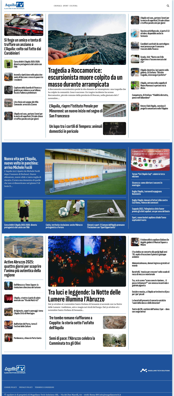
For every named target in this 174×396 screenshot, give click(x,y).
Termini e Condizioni (44, 387)
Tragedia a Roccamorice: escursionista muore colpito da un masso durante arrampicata (85, 77)
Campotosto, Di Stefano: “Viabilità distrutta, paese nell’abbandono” (150, 96)
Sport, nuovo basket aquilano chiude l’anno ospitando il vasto (149, 219)
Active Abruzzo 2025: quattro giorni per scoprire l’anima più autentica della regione (22, 268)
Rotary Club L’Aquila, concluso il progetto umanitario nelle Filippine (154, 107)
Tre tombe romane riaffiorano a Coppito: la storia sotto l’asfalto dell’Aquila (71, 323)
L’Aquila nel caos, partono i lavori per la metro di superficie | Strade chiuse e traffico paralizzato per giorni (28, 116)
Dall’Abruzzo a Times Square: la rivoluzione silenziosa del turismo (27, 286)
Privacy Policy (26, 387)
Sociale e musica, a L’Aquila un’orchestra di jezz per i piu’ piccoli (151, 293)
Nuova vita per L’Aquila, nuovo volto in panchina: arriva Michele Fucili (21, 163)
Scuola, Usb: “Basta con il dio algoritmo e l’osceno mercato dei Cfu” (153, 59)
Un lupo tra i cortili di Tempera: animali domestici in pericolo (75, 129)
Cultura (73, 6)
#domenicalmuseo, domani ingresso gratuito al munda (150, 264)
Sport (65, 6)
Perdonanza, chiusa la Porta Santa (27, 338)
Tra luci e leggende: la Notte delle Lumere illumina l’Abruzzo (84, 296)
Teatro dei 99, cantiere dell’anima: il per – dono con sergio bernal (150, 310)
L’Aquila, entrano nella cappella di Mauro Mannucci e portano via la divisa (153, 85)
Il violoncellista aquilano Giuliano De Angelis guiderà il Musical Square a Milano (154, 242)
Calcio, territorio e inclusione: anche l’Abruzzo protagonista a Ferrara (64, 226)
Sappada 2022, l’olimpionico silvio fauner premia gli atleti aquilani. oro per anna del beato (151, 210)
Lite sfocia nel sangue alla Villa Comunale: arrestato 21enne (26, 103)
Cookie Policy (10, 387)
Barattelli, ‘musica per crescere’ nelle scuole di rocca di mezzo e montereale (150, 273)
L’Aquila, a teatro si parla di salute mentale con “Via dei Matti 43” (27, 299)
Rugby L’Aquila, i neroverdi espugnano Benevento (147, 193)
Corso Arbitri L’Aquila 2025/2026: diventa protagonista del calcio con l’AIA (28, 64)
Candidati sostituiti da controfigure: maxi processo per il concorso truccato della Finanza (154, 46)
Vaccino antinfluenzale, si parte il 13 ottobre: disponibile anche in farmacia (155, 33)
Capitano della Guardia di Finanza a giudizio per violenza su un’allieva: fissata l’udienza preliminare (28, 90)
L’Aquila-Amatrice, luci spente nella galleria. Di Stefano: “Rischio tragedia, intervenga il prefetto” (154, 72)
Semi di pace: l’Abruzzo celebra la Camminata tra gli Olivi (72, 341)
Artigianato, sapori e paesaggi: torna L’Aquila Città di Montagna (28, 312)
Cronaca (58, 6)
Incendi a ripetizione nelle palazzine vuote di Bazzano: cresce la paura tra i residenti (28, 77)
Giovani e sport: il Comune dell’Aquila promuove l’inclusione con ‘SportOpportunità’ (106, 226)
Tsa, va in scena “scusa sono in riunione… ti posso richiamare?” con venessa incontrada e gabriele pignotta (150, 283)
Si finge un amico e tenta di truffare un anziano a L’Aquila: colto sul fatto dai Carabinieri (22, 46)
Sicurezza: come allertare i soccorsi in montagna (147, 184)
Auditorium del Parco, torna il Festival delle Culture (25, 325)
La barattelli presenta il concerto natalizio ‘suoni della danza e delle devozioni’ (149, 302)
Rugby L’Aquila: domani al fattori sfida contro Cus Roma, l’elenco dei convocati (150, 201)
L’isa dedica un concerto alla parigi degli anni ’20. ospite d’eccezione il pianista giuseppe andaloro (149, 254)
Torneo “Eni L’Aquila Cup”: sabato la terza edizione (148, 175)
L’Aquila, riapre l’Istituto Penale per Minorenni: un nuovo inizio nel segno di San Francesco (76, 111)
